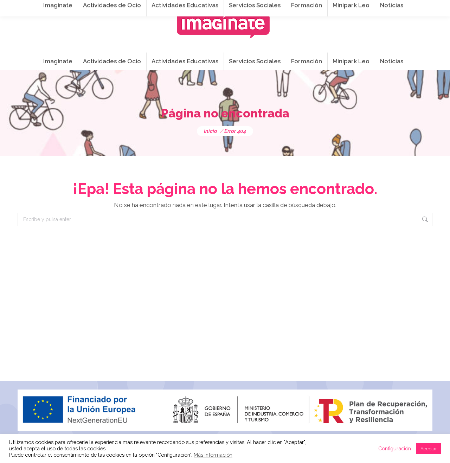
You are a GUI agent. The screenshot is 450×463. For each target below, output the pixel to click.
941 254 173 (139, 7)
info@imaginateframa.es (200, 7)
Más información (213, 455)
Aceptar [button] (428, 448)
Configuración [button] (394, 448)
